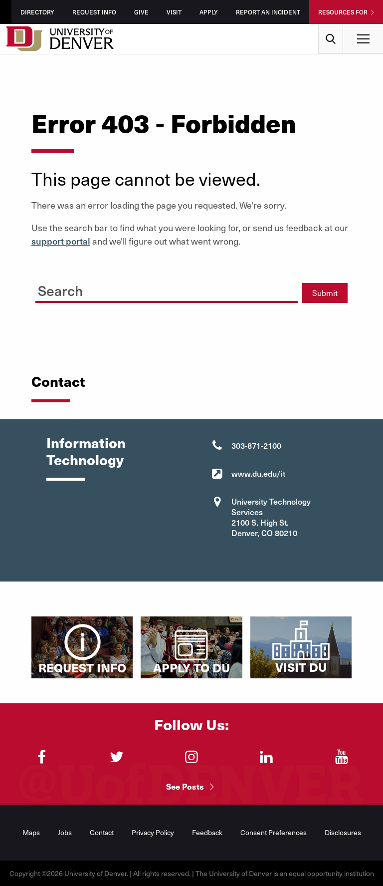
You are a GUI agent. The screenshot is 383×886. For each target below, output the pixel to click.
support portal (60, 241)
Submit (325, 293)
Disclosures (343, 832)
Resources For (343, 12)
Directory (37, 12)
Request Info (94, 12)
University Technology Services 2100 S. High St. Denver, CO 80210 (271, 517)
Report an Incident (268, 12)
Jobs (65, 832)
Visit (174, 12)
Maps (31, 832)
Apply (208, 12)
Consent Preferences (273, 832)
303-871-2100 (256, 445)
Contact (102, 832)
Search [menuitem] (331, 27)
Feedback (207, 832)
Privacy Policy (153, 832)
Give (141, 12)
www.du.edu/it (258, 473)
